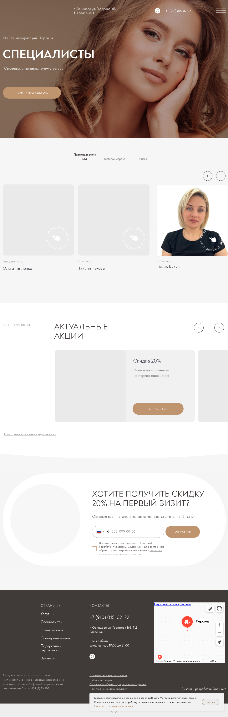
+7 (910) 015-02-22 (178, 11)
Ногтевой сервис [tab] (114, 159)
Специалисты (51, 622)
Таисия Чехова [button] (91, 268)
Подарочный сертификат (51, 648)
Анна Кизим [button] (169, 267)
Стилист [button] (84, 261)
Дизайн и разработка (203, 689)
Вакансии (48, 658)
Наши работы (52, 630)
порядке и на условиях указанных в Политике (130, 552)
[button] (32, 93)
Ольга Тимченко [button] (17, 268)
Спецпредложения (55, 638)
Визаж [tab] (143, 159)
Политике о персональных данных (113, 706)
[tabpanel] (114, 173)
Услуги (46, 613)
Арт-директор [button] (13, 261)
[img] (13, 9)
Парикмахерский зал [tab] (84, 157)
